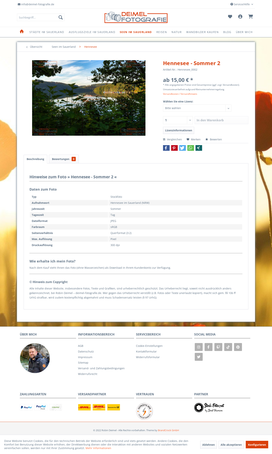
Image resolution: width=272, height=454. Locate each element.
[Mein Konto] (240, 17)
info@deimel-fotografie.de (36, 4)
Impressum (85, 357)
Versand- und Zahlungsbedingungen (101, 368)
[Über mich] (244, 32)
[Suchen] (61, 17)
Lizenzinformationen (178, 130)
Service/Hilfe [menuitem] (240, 4)
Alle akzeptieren (231, 444)
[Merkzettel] (230, 17)
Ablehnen (208, 444)
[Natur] (176, 32)
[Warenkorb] (250, 17)
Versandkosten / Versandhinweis (180, 93)
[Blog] (227, 32)
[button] (166, 148)
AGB (80, 346)
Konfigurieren (257, 444)
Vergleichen (172, 139)
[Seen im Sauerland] (135, 32)
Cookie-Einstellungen (149, 346)
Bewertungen (64, 159)
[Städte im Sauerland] (46, 32)
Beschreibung (35, 159)
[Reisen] (161, 32)
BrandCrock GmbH (168, 430)
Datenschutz (86, 351)
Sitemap (83, 362)
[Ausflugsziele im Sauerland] (91, 32)
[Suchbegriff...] (41, 17)
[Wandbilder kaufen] (202, 32)
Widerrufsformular (148, 357)
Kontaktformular (146, 351)
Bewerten (213, 139)
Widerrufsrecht (87, 374)
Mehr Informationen (98, 448)
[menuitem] (41, 17)
